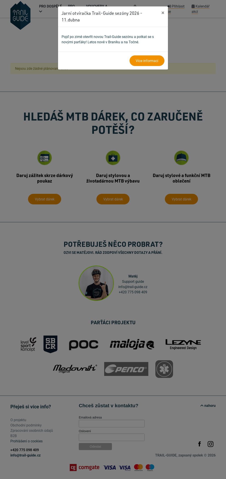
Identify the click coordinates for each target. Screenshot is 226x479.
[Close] (163, 12)
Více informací (147, 60)
